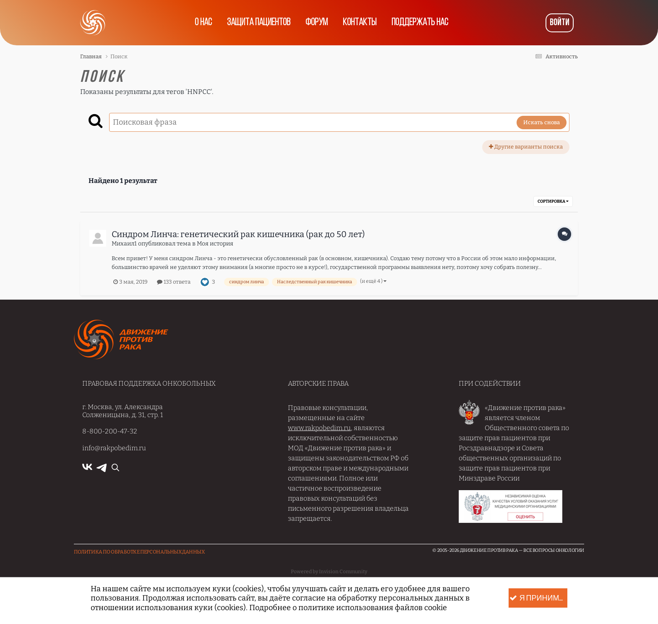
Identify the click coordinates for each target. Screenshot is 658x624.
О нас (203, 23)
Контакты (359, 23)
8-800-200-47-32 (109, 431)
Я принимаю (538, 598)
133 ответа (174, 282)
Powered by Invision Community (329, 571)
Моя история (215, 243)
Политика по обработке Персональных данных (139, 552)
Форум (317, 23)
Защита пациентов (258, 23)
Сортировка (553, 201)
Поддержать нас (420, 23)
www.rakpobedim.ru (319, 428)
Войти (559, 23)
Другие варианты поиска (526, 147)
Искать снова (541, 122)
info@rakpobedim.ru (114, 448)
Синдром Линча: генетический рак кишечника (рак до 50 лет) (238, 234)
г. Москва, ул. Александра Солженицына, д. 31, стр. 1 (122, 411)
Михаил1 (124, 243)
